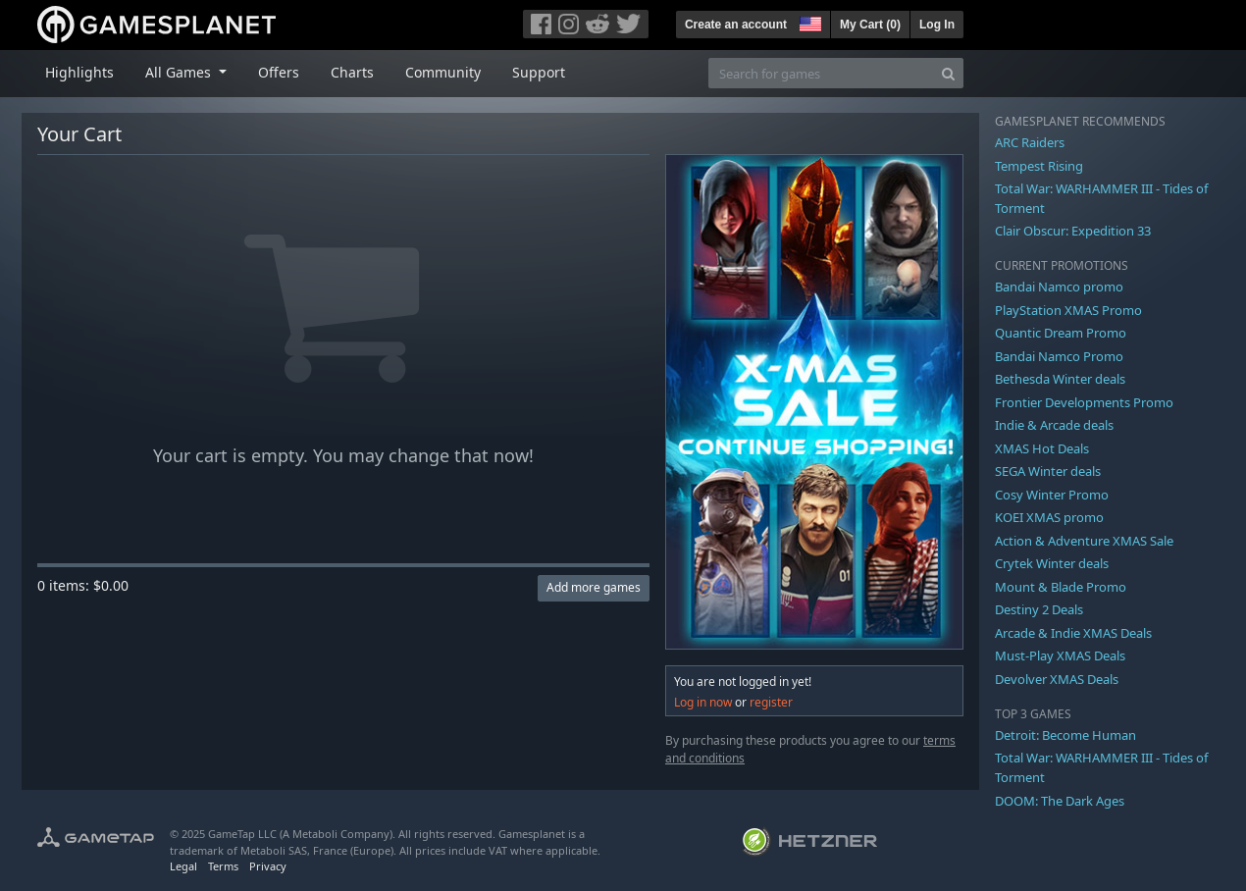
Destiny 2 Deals (1039, 609)
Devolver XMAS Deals (1056, 679)
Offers (278, 72)
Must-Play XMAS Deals (1060, 655)
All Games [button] (180, 72)
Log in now (703, 702)
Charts (352, 72)
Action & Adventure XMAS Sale (1084, 541)
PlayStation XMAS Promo (1068, 310)
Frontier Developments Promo (1084, 402)
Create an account (736, 24)
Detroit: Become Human (1065, 735)
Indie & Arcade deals (1054, 425)
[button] (808, 21)
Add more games (593, 587)
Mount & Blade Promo (1060, 587)
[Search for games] (821, 73)
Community (443, 72)
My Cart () (870, 24)
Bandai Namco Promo (1059, 356)
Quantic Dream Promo (1060, 332)
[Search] (948, 73)
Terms (223, 866)
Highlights (79, 72)
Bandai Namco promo (1059, 286)
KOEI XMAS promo (1049, 517)
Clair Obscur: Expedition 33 (1073, 230)
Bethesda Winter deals (1060, 379)
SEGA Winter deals (1048, 471)
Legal (183, 866)
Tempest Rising (1039, 166)
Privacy (267, 866)
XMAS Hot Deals (1042, 448)
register (771, 702)
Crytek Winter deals (1052, 563)
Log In (937, 24)
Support (538, 72)
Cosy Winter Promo (1052, 494)
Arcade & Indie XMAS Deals (1073, 633)
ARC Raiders (1029, 142)
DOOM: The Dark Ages (1059, 801)
